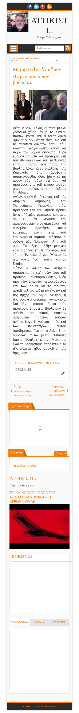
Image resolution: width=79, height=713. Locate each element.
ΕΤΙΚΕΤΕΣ (59, 622)
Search (68, 48)
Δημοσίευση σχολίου (24, 465)
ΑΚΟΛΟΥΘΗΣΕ (19, 621)
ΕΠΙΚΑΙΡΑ (55, 363)
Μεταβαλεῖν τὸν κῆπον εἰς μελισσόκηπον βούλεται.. (37, 76)
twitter (36, 6)
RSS (49, 6)
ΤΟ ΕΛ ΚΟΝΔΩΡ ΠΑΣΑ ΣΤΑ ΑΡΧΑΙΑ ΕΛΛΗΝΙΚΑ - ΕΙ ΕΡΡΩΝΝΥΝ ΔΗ (32, 497)
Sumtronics (49, 706)
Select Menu (13, 48)
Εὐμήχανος (36, 363)
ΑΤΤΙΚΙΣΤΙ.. (22, 478)
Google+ (42, 6)
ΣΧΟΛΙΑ (39, 622)
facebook (29, 6)
